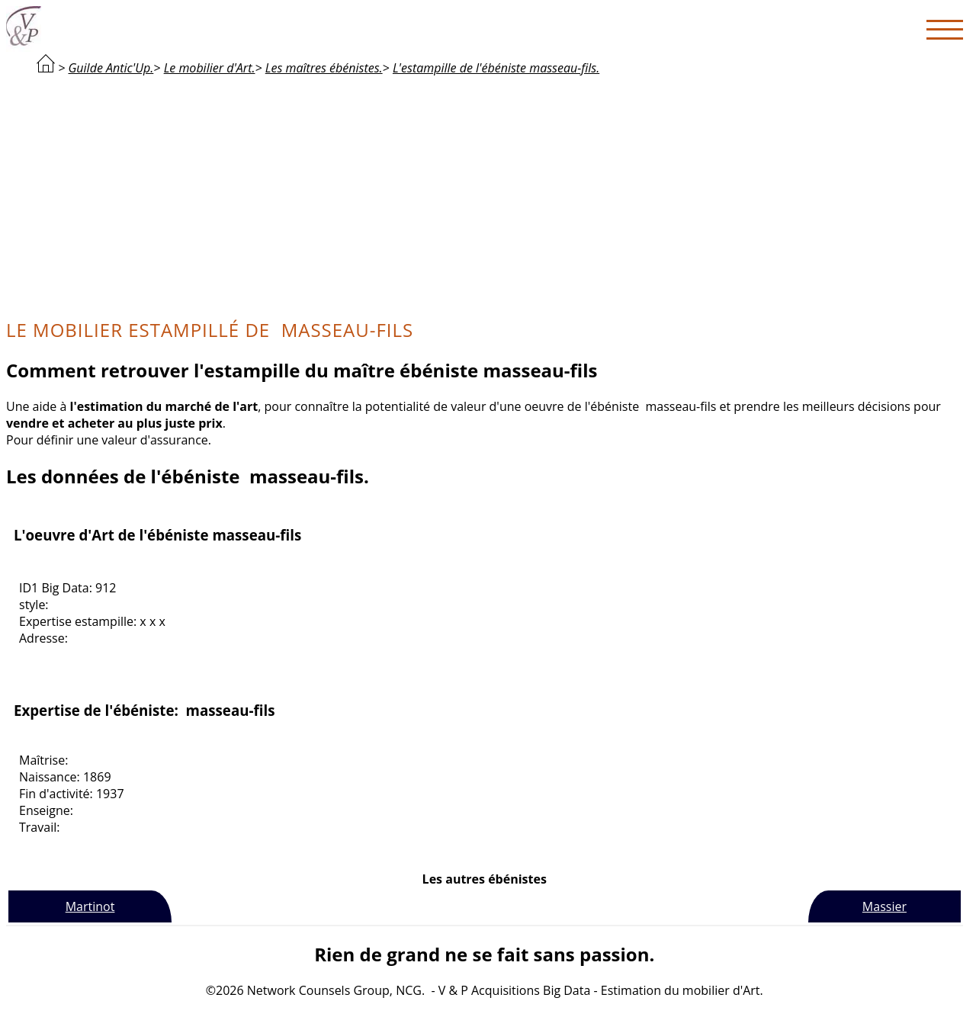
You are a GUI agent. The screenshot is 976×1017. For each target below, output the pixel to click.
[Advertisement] (484, 195)
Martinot (90, 906)
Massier (884, 906)
